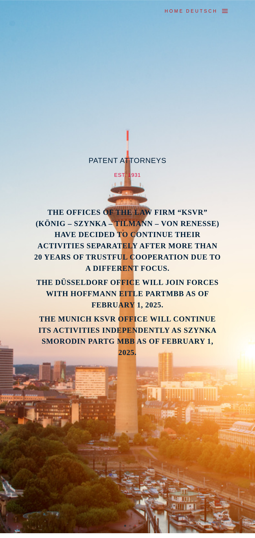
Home (174, 11)
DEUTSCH (202, 11)
